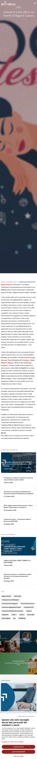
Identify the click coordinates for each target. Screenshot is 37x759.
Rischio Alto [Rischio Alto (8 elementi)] (30, 614)
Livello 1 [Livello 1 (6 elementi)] (14, 614)
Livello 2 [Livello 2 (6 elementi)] (21, 614)
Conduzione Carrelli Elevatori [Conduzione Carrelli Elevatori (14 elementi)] (10, 600)
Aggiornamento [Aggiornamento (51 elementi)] (6, 596)
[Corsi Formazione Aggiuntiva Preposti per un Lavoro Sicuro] (18, 663)
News (18, 7)
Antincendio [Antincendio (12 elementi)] (17, 596)
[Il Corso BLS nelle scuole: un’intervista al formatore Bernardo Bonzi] (18, 641)
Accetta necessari (18, 751)
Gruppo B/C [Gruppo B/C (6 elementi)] (5, 614)
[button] (35, 3)
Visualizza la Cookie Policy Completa (12, 742)
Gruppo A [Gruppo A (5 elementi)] (29, 611)
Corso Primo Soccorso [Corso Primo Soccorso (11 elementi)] (27, 603)
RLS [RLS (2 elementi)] (14, 618)
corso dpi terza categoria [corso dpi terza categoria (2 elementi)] (10, 603)
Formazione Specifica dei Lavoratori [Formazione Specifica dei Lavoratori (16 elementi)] (12, 611)
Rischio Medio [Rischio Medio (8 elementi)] (6, 618)
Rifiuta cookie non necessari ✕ (26, 716)
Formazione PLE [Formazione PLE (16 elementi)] (29, 607)
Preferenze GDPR (18, 756)
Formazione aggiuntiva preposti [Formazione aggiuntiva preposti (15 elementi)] (11, 607)
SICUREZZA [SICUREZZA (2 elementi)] (22, 618)
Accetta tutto (18, 747)
